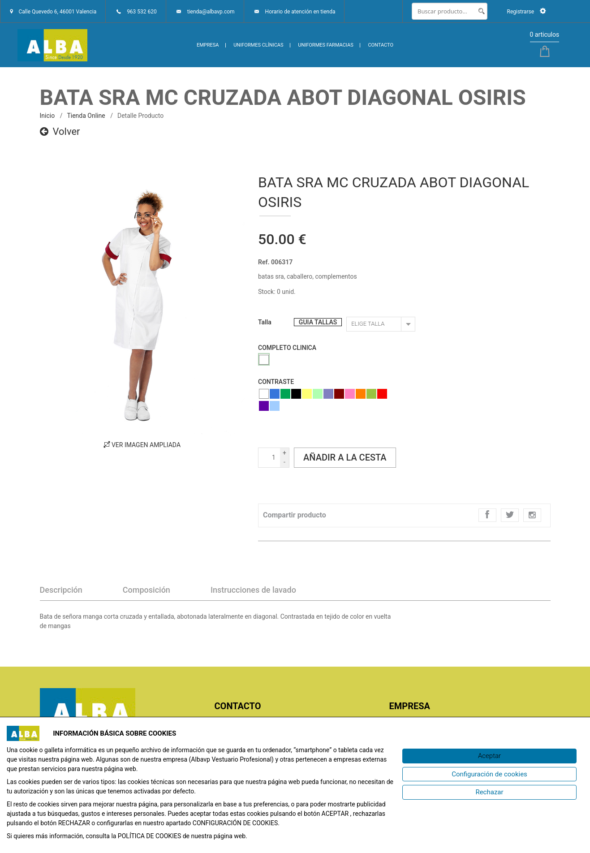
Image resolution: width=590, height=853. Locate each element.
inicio (47, 115)
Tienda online (86, 115)
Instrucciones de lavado (253, 590)
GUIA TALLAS (318, 322)
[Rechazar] (489, 792)
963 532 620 (142, 12)
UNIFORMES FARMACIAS (325, 45)
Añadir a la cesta (345, 457)
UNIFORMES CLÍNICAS (258, 45)
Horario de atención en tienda (300, 12)
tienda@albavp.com (211, 12)
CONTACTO (380, 45)
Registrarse (526, 12)
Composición (146, 590)
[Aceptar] (489, 756)
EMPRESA (208, 45)
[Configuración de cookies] (489, 774)
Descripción (61, 590)
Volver (60, 131)
